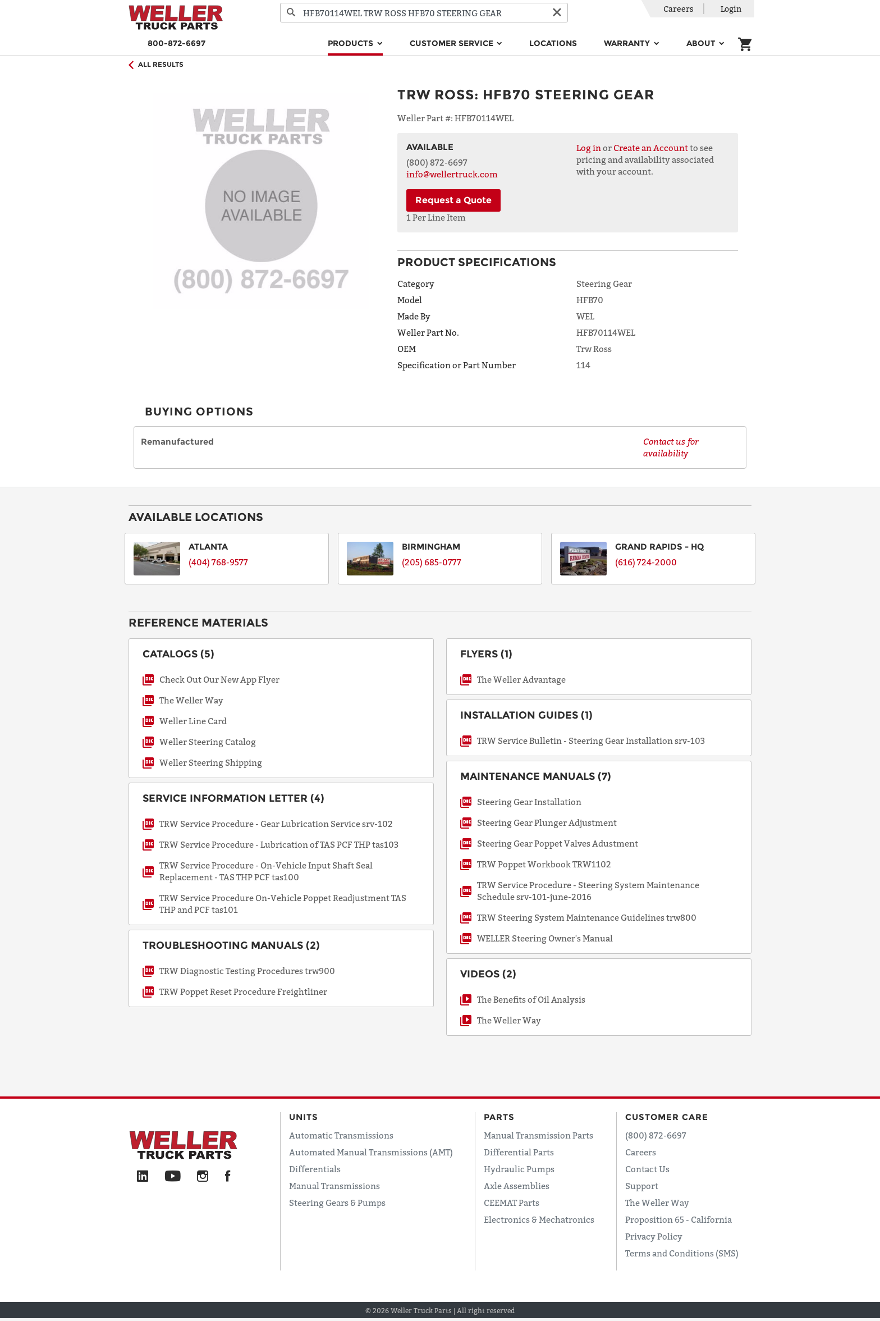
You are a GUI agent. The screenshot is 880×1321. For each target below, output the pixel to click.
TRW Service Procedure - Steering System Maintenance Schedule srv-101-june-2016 (588, 891)
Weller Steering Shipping (210, 762)
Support (641, 1186)
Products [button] (351, 43)
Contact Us (647, 1169)
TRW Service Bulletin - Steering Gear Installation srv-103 (591, 740)
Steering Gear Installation (529, 802)
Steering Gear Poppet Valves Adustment (557, 843)
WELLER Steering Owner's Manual (545, 938)
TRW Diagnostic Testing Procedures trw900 (247, 971)
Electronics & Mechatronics (539, 1219)
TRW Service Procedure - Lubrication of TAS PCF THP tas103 (278, 844)
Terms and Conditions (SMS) (682, 1253)
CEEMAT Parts (511, 1202)
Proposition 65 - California (678, 1219)
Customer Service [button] (453, 43)
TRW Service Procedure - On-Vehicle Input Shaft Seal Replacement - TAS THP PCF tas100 (266, 871)
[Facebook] (227, 1176)
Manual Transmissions (334, 1186)
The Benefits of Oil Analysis (531, 999)
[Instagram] (203, 1176)
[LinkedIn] (142, 1176)
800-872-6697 (176, 43)
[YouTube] (172, 1176)
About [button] (702, 43)
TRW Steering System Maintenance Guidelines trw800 (586, 917)
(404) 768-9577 (218, 562)
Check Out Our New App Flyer (219, 679)
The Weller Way (191, 700)
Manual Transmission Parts (538, 1135)
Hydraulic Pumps (519, 1169)
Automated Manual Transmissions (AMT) (371, 1152)
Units (303, 1117)
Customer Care (666, 1117)
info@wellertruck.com (452, 174)
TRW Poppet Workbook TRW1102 (544, 864)
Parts (499, 1117)
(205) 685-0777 (431, 562)
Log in (588, 148)
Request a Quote (453, 200)
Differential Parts (519, 1152)
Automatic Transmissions (341, 1135)
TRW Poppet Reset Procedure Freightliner (243, 991)
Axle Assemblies (516, 1186)
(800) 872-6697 (655, 1135)
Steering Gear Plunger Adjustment (547, 822)
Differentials (315, 1169)
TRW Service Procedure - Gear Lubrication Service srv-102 (276, 824)
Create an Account (650, 148)
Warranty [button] (628, 43)
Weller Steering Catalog (207, 742)
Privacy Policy (653, 1236)
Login (731, 8)
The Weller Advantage (521, 679)
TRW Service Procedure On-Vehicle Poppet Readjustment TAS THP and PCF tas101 (282, 904)
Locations (553, 43)
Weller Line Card (193, 721)
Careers (678, 8)
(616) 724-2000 (646, 562)
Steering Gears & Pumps (337, 1202)
